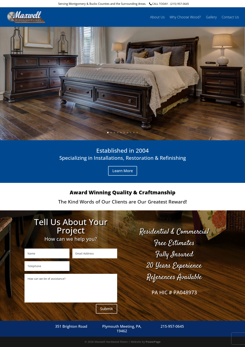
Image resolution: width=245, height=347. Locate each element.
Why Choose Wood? (185, 17)
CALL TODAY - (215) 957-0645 (170, 4)
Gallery (211, 17)
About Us (157, 17)
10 (137, 132)
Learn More (122, 170)
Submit (106, 308)
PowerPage (153, 342)
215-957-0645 (172, 326)
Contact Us (230, 17)
